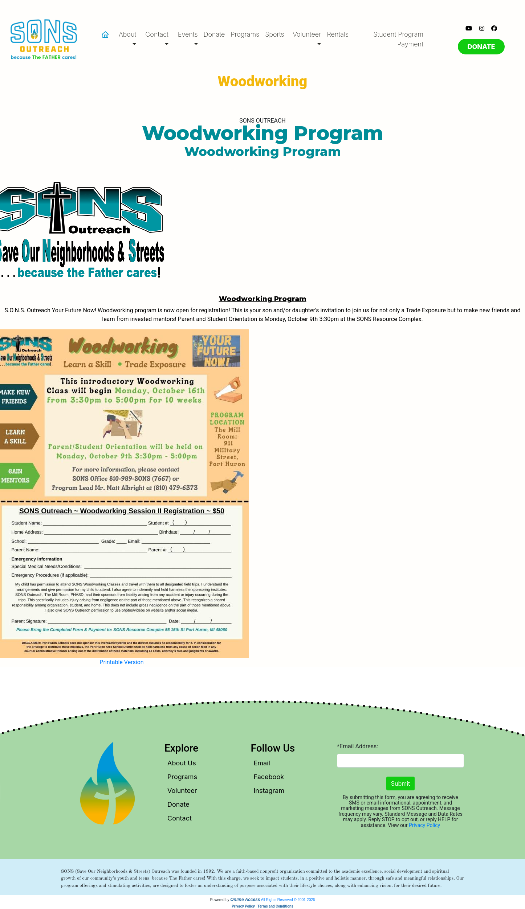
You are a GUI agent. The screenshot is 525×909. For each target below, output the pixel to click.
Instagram (269, 790)
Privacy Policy (424, 825)
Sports (274, 34)
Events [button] (188, 34)
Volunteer (182, 790)
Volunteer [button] (307, 34)
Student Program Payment (398, 39)
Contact (179, 818)
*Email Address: (357, 746)
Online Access (245, 899)
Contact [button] (156, 34)
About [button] (127, 34)
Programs (245, 34)
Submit (400, 783)
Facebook (269, 777)
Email (262, 763)
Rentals (338, 34)
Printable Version (121, 662)
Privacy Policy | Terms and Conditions (262, 906)
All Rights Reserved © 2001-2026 (288, 900)
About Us (181, 763)
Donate (214, 34)
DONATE (481, 46)
